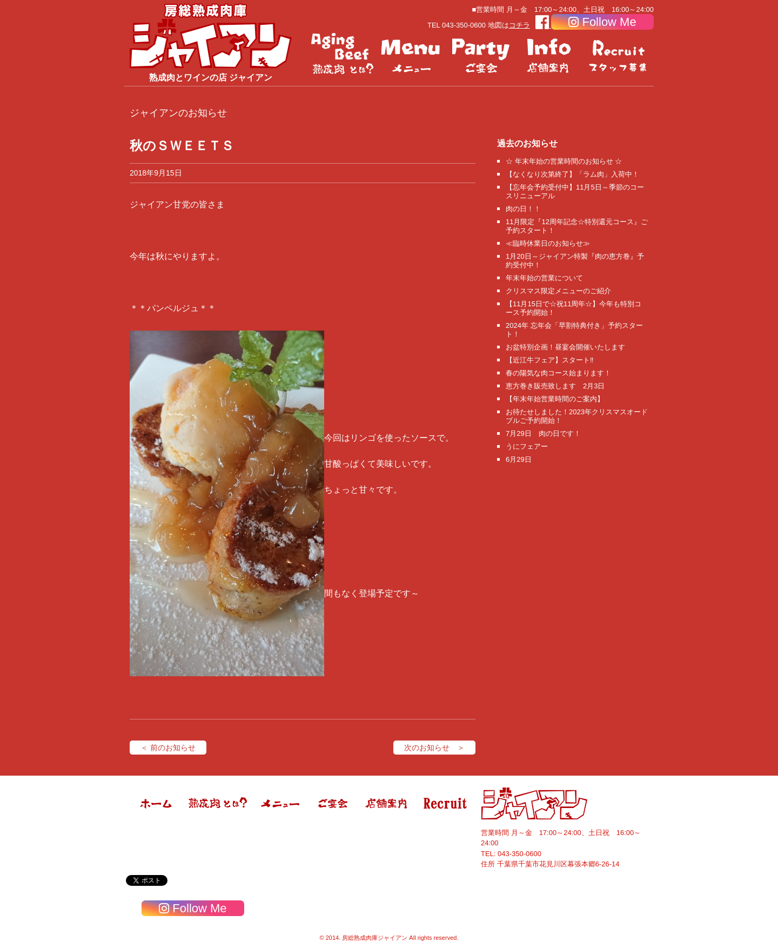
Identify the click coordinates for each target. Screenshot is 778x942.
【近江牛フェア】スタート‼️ (550, 360)
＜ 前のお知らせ (168, 747)
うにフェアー (527, 446)
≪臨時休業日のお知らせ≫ (548, 243)
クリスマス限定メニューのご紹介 (558, 291)
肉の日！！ (523, 209)
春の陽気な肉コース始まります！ (558, 373)
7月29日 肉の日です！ (543, 433)
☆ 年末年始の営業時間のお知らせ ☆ (564, 161)
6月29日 (519, 459)
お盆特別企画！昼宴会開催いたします (565, 347)
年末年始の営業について (544, 278)
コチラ (519, 25)
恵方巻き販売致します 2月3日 (555, 386)
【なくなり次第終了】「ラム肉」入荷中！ (572, 174)
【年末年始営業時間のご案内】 (555, 399)
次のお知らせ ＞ (434, 747)
